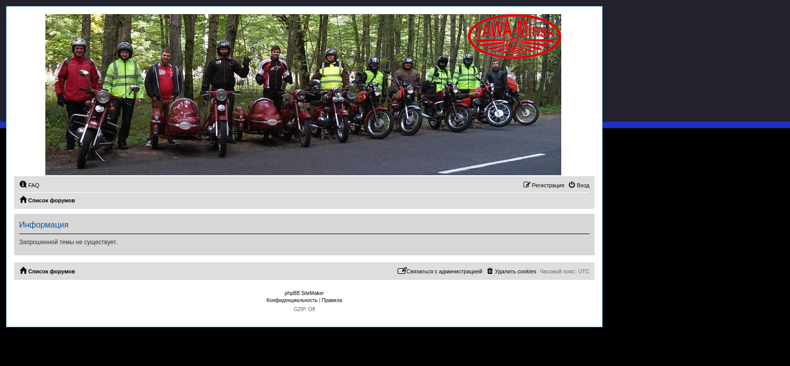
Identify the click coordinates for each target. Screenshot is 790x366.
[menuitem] (29, 185)
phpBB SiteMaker (304, 293)
